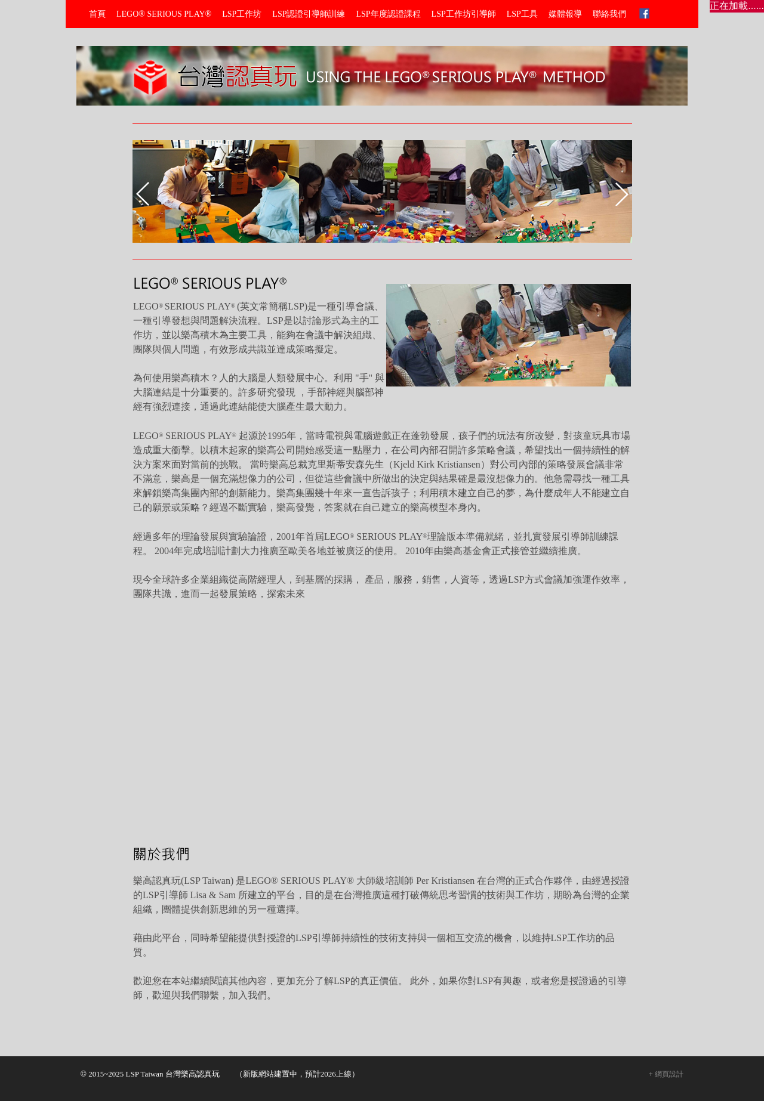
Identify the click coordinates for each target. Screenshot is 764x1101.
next (622, 194)
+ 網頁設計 (666, 1074)
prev (142, 194)
